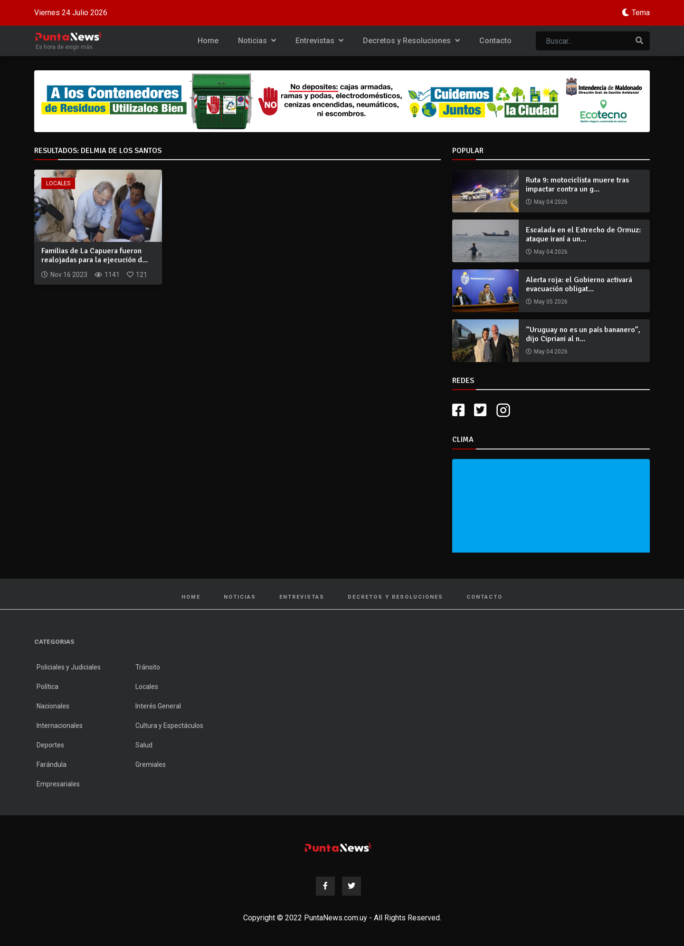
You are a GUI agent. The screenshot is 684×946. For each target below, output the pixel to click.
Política (47, 686)
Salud (143, 745)
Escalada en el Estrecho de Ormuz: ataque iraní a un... (583, 234)
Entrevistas (319, 40)
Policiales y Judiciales (69, 667)
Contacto (495, 40)
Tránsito (147, 667)
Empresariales (58, 784)
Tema (641, 12)
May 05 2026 (551, 301)
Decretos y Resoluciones (411, 40)
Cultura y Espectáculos (169, 725)
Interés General (158, 706)
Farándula (51, 764)
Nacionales (53, 706)
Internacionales (60, 725)
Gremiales (150, 764)
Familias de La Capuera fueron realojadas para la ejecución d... (94, 255)
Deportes (50, 745)
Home (208, 40)
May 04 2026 (551, 202)
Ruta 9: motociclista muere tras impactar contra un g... (577, 184)
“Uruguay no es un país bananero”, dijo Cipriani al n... (583, 334)
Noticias (257, 40)
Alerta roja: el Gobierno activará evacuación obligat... (579, 284)
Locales (58, 183)
